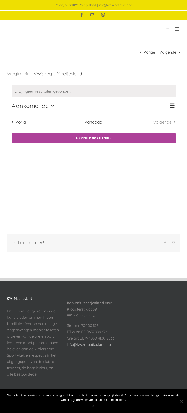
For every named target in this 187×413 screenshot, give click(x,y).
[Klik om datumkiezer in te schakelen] (34, 105)
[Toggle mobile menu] (177, 28)
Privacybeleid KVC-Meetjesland (75, 5)
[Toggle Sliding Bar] (168, 28)
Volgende (167, 52)
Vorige (149, 52)
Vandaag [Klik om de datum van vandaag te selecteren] (93, 121)
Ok (94, 406)
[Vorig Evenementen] (17, 122)
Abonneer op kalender (93, 138)
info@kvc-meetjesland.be (115, 5)
